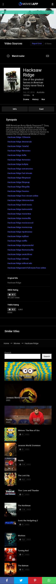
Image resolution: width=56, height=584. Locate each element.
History (35, 99)
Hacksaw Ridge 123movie (18, 137)
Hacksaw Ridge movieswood (20, 223)
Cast (41, 109)
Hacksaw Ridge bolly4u (17, 164)
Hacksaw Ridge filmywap (18, 182)
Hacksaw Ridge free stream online (22, 196)
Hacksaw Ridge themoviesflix (20, 250)
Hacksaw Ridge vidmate (18, 259)
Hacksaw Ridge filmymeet (18, 178)
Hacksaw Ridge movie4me (19, 214)
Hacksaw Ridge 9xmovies (18, 160)
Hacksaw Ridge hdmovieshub (20, 200)
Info (15, 109)
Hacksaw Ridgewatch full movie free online (26, 268)
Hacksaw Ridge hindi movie (19, 205)
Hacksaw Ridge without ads (19, 263)
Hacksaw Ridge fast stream (19, 173)
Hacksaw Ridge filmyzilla (18, 187)
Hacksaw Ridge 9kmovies (18, 151)
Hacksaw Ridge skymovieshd (20, 245)
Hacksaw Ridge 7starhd (18, 146)
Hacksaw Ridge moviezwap (19, 227)
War (43, 99)
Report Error (37, 43)
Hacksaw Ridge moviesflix (19, 218)
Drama (26, 99)
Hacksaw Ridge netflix (17, 241)
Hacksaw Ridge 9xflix (16, 155)
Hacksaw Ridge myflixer (18, 236)
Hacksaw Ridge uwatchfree (19, 254)
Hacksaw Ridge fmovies (18, 191)
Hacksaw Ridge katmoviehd (19, 209)
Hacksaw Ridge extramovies (20, 169)
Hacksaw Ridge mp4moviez (19, 232)
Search (7, 353)
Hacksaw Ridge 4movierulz (19, 142)
